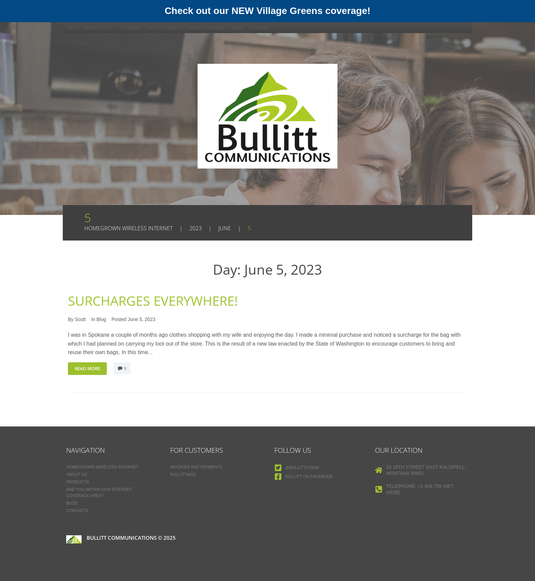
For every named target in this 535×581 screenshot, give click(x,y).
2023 (195, 228)
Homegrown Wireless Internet (128, 228)
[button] (99, 27)
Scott (80, 319)
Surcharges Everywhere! (157, 300)
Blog (101, 319)
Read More (87, 368)
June (224, 228)
